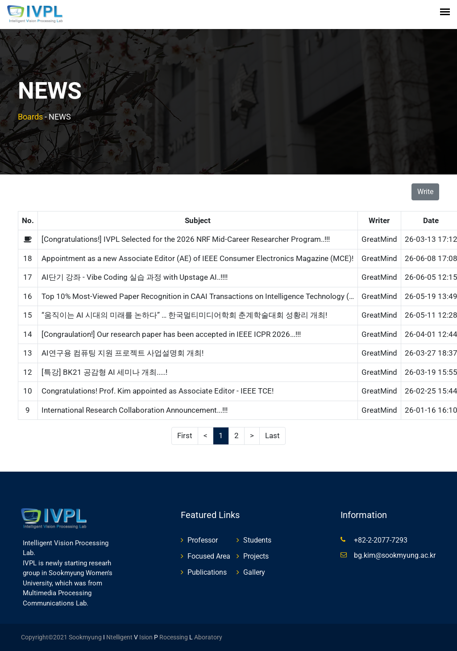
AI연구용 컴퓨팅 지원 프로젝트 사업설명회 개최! (123, 352)
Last (272, 435)
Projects (256, 556)
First (184, 435)
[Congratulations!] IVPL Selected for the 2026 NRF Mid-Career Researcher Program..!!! (186, 239)
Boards (30, 116)
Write (425, 191)
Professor (202, 540)
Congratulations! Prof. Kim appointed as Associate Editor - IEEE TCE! (158, 390)
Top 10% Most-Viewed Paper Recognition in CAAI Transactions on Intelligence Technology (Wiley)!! (207, 296)
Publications (207, 572)
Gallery (254, 572)
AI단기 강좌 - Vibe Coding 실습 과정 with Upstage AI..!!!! (135, 277)
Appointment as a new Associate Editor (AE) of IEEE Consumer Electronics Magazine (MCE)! (197, 258)
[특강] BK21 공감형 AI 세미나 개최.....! (104, 372)
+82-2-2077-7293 (380, 540)
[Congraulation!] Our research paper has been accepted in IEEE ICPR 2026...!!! (171, 334)
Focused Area (208, 556)
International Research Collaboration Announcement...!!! (135, 410)
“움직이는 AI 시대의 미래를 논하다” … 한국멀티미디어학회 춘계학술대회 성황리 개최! (184, 315)
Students (257, 540)
